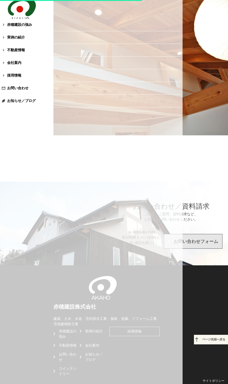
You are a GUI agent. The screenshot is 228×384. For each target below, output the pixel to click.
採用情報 (19, 94)
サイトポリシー (213, 363)
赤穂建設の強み (24, 43)
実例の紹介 (21, 56)
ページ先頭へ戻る (215, 323)
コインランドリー (68, 353)
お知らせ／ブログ (26, 119)
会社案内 (19, 81)
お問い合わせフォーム (193, 234)
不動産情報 (21, 68)
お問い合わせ (23, 106)
